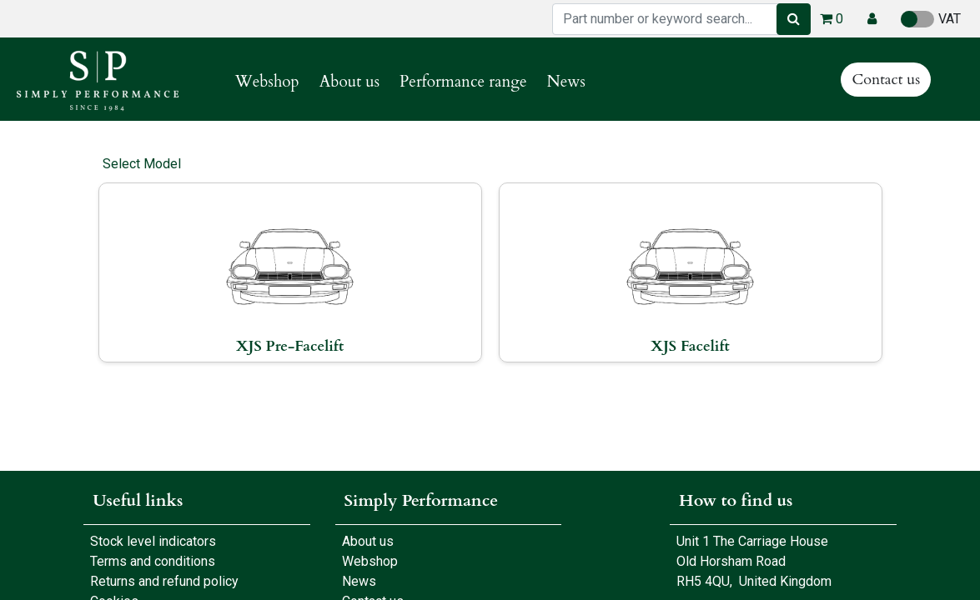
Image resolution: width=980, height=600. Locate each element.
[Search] (793, 19)
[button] (872, 19)
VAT (931, 19)
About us (364, 541)
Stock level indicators (153, 541)
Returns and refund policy (164, 581)
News (359, 581)
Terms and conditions (152, 561)
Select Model (142, 164)
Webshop (366, 561)
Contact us (886, 79)
